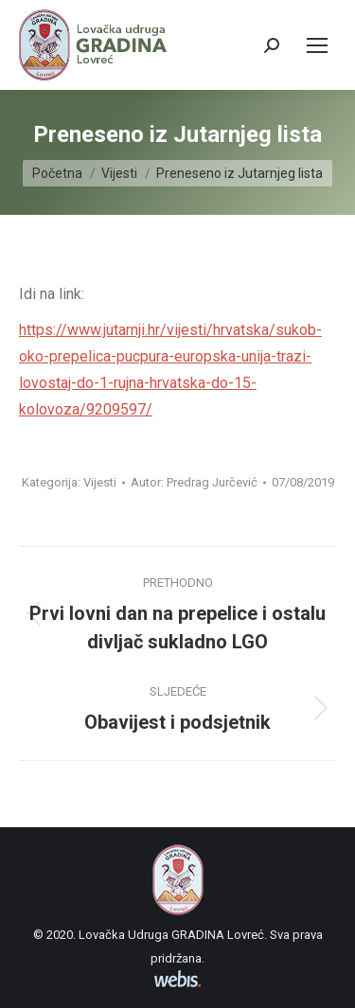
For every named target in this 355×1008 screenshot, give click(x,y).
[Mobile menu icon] (317, 45)
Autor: (194, 482)
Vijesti (99, 482)
